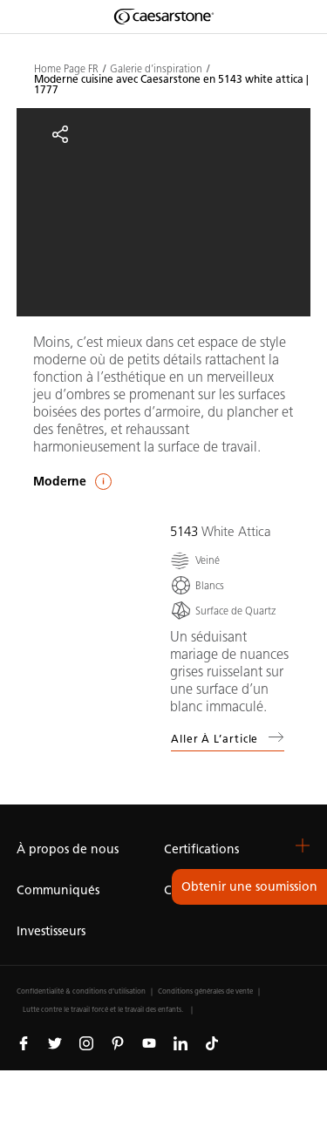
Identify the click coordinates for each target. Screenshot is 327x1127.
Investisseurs (51, 931)
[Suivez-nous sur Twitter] (55, 1042)
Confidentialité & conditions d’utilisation (81, 991)
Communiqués (58, 890)
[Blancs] (197, 585)
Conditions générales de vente (205, 991)
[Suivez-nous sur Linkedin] (180, 1042)
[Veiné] (195, 560)
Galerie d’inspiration (156, 69)
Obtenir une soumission (249, 886)
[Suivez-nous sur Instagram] (86, 1042)
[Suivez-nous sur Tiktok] (212, 1042)
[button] (303, 845)
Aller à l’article (227, 737)
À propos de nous (68, 849)
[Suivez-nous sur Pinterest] (118, 1042)
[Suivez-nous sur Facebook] (24, 1042)
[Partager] (60, 134)
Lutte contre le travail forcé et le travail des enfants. (103, 1009)
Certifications (201, 849)
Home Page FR (66, 69)
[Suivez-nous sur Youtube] (149, 1042)
